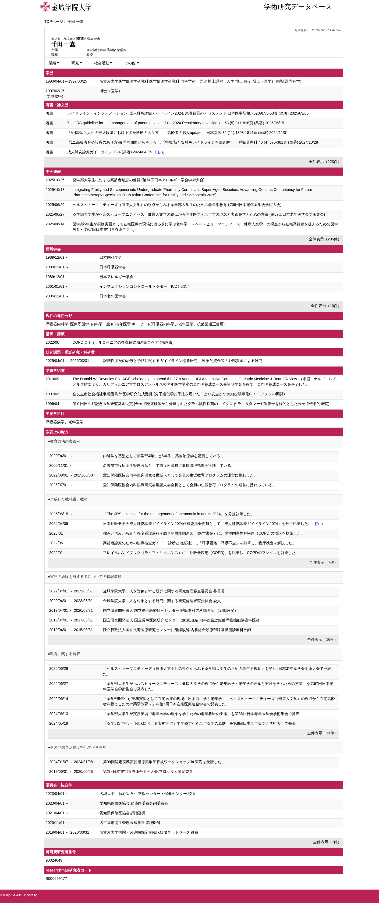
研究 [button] (75, 63)
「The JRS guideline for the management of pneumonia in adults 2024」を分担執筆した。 (178, 514)
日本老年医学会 (113, 296)
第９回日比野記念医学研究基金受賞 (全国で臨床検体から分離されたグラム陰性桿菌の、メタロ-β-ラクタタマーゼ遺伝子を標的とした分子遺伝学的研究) (201, 403)
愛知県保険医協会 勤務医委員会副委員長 (134, 803)
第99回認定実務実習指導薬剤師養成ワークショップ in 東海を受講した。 (164, 762)
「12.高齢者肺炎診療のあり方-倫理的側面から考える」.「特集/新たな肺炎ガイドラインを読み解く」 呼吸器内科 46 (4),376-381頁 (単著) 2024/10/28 (192, 142)
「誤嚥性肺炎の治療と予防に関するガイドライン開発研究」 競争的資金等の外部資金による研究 (181, 360)
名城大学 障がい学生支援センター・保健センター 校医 (148, 793)
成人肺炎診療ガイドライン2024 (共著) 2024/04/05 (109, 152)
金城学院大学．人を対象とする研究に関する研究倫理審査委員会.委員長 (164, 591)
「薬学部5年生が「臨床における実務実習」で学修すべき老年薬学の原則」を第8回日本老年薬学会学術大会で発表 (199, 723)
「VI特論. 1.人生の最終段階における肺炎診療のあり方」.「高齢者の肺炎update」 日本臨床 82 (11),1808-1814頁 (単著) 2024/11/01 (177, 132)
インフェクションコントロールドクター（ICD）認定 (144, 286)
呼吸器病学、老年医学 (64, 422)
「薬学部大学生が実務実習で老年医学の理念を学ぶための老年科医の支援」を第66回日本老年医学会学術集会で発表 (201, 714)
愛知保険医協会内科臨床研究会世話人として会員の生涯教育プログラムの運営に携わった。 (180, 475)
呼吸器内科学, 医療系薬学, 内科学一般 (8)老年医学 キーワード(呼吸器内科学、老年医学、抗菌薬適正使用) (135, 324)
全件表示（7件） (323, 562)
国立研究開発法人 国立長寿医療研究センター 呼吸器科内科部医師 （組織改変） (170, 610)
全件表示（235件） (325, 239)
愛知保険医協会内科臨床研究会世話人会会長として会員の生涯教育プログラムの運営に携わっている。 (189, 485)
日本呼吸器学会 (113, 267)
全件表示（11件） (322, 733)
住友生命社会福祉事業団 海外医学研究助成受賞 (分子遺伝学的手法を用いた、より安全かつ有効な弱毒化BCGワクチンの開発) (179, 394)
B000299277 (56, 878)
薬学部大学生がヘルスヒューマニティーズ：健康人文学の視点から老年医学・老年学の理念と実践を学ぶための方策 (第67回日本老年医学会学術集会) (199, 214)
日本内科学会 (111, 257)
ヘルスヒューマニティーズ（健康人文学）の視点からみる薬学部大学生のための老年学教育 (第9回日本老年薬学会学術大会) (177, 204)
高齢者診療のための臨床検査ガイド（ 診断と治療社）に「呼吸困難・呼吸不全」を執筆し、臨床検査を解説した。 (199, 543)
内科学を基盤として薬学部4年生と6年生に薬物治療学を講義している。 (163, 456)
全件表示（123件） (325, 161)
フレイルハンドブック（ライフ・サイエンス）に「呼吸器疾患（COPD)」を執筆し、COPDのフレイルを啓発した (199, 552)
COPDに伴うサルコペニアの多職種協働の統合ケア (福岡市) (123, 342)
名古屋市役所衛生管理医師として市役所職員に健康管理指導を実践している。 (169, 465)
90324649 (54, 860)
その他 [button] (130, 63)
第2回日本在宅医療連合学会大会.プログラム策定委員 (148, 771)
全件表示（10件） (326, 306)
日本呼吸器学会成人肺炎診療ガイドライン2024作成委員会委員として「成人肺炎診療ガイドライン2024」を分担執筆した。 (207, 523)
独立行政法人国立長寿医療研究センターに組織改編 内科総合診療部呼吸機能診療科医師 (177, 630)
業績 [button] (52, 63)
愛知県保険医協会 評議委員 (123, 813)
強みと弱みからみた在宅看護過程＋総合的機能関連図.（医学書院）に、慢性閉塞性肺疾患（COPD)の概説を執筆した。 (203, 533)
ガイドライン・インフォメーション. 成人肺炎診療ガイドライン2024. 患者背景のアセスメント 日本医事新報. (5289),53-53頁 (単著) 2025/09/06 (188, 113)
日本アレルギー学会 (116, 277)
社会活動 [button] (101, 63)
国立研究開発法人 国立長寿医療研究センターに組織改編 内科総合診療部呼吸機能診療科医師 (181, 620)
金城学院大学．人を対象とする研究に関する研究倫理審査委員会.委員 (162, 601)
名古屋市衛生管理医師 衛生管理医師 (130, 822)
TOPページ (53, 21)
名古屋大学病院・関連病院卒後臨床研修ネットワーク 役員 (149, 832)
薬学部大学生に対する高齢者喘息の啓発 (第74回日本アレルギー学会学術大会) (139, 180)
